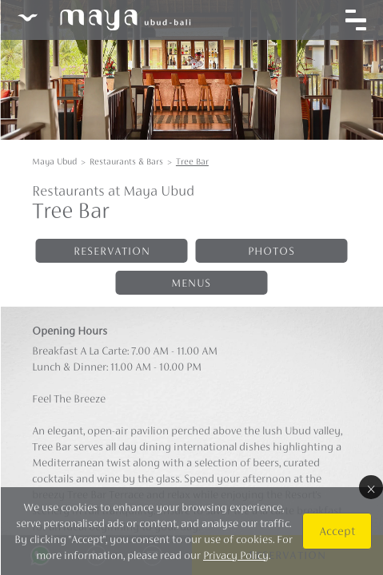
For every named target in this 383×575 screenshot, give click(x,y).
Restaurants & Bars (126, 161)
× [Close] (370, 487)
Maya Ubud (54, 161)
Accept (336, 530)
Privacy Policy (236, 555)
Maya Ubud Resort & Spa (103, 20)
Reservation (112, 250)
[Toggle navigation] (355, 20)
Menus (191, 282)
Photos (271, 250)
